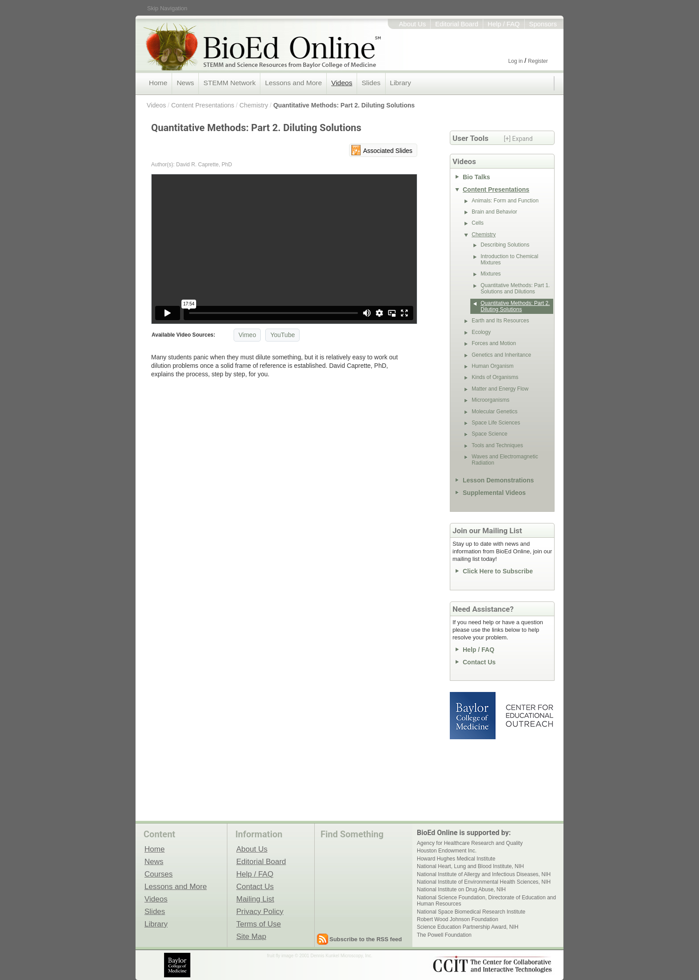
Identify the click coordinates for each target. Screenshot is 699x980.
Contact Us (479, 662)
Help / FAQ (504, 24)
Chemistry (253, 105)
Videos (341, 82)
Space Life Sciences (496, 423)
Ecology (481, 332)
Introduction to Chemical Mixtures (509, 259)
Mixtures (491, 274)
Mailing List (255, 899)
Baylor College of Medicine (473, 715)
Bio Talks (476, 177)
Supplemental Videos (494, 492)
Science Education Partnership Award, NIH (467, 927)
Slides (371, 82)
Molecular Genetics (495, 411)
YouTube (282, 334)
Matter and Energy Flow (500, 389)
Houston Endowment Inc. (447, 851)
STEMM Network (229, 82)
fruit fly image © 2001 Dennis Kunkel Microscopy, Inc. (319, 955)
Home (158, 82)
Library (400, 82)
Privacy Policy (260, 911)
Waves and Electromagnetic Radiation (505, 459)
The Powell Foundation (444, 935)
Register (538, 61)
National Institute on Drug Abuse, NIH (461, 889)
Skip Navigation (167, 8)
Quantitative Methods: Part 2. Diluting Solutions (344, 105)
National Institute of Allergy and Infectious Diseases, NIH (484, 874)
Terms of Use (258, 924)
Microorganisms (491, 400)
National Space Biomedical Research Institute (471, 912)
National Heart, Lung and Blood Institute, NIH (470, 866)
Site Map (251, 936)
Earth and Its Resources (500, 320)
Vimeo (247, 334)
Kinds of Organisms (495, 377)
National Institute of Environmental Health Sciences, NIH (484, 882)
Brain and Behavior (494, 212)
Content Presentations (202, 105)
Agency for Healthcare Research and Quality (469, 843)
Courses (158, 874)
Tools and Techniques (497, 445)
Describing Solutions (505, 245)
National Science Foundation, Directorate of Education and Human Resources (486, 900)
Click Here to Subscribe (498, 571)
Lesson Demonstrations (498, 480)
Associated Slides (387, 150)
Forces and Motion (494, 343)
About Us (412, 24)
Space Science (489, 434)
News (185, 82)
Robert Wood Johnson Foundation (457, 919)
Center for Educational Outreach (529, 715)
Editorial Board (456, 24)
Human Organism (493, 366)
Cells (478, 223)
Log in (515, 61)
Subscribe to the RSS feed (365, 939)
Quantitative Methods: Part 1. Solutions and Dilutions (515, 288)
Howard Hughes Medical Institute (456, 859)
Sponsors (543, 24)
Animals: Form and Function (505, 201)
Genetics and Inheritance (501, 355)
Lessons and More (293, 82)
